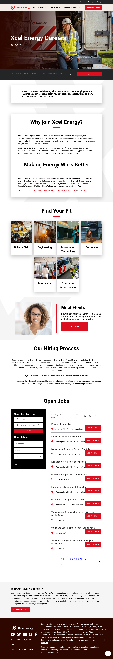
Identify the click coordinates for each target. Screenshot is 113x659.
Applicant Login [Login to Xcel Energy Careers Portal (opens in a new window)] (96, 2)
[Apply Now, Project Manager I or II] (93, 428)
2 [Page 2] (63, 559)
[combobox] (56, 73)
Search (89, 74)
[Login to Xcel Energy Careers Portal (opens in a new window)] (17, 645)
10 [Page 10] (81, 559)
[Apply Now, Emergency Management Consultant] (93, 490)
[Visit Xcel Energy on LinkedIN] (26, 634)
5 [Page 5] (70, 559)
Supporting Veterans (72, 7)
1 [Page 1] (61, 559)
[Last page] (62, 564)
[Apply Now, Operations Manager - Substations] (93, 503)
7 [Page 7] (74, 559)
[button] (70, 74)
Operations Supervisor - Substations (69, 474)
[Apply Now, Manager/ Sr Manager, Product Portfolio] (93, 453)
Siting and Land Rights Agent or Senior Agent (73, 527)
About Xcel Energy (36, 190)
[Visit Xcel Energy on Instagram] (32, 634)
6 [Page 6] (72, 559)
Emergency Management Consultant (69, 487)
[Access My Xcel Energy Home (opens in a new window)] (21, 640)
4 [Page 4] (68, 559)
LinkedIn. (82, 190)
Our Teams (55, 7)
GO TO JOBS (16, 45)
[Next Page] (86, 559)
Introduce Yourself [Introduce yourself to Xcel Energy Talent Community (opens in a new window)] (83, 2)
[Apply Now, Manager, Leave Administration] (93, 440)
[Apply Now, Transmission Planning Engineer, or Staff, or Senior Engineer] (93, 516)
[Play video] (14, 634)
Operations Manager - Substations (68, 499)
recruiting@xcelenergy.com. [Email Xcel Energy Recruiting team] (51, 652)
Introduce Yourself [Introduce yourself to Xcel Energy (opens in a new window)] (20, 609)
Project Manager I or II (62, 424)
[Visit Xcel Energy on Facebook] (36, 634)
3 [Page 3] (65, 559)
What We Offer (39, 7)
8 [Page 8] (76, 559)
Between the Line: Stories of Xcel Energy (59, 190)
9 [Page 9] (78, 559)
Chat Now (74, 326)
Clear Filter (18, 464)
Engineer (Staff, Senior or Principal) (68, 461)
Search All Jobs (93, 8)
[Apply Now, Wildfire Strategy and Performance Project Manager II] (93, 544)
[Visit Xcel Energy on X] (20, 634)
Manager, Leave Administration (66, 436)
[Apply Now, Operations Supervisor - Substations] (93, 478)
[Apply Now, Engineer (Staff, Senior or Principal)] (93, 465)
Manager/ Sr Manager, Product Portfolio (70, 449)
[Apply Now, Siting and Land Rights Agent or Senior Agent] (93, 531)
